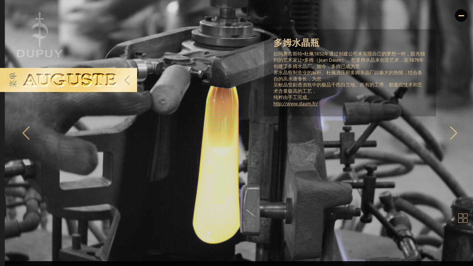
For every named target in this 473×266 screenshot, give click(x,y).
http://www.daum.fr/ (295, 103)
